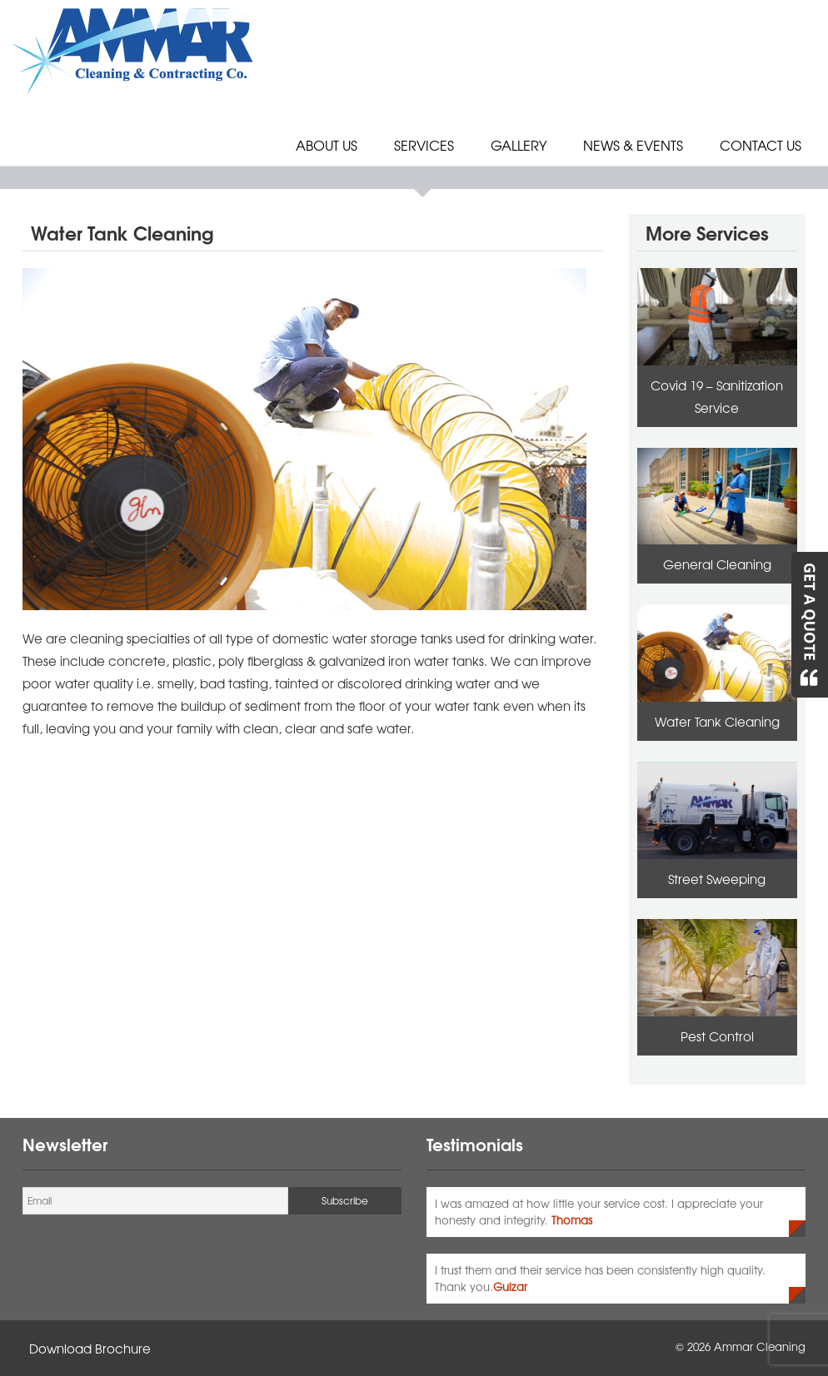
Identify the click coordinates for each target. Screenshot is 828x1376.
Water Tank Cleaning (717, 721)
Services (424, 145)
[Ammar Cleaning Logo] (135, 48)
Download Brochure (90, 1348)
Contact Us (760, 145)
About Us (326, 145)
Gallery (518, 145)
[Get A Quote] (809, 624)
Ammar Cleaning (760, 1346)
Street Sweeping (717, 878)
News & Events (633, 145)
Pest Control (717, 1036)
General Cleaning (717, 564)
